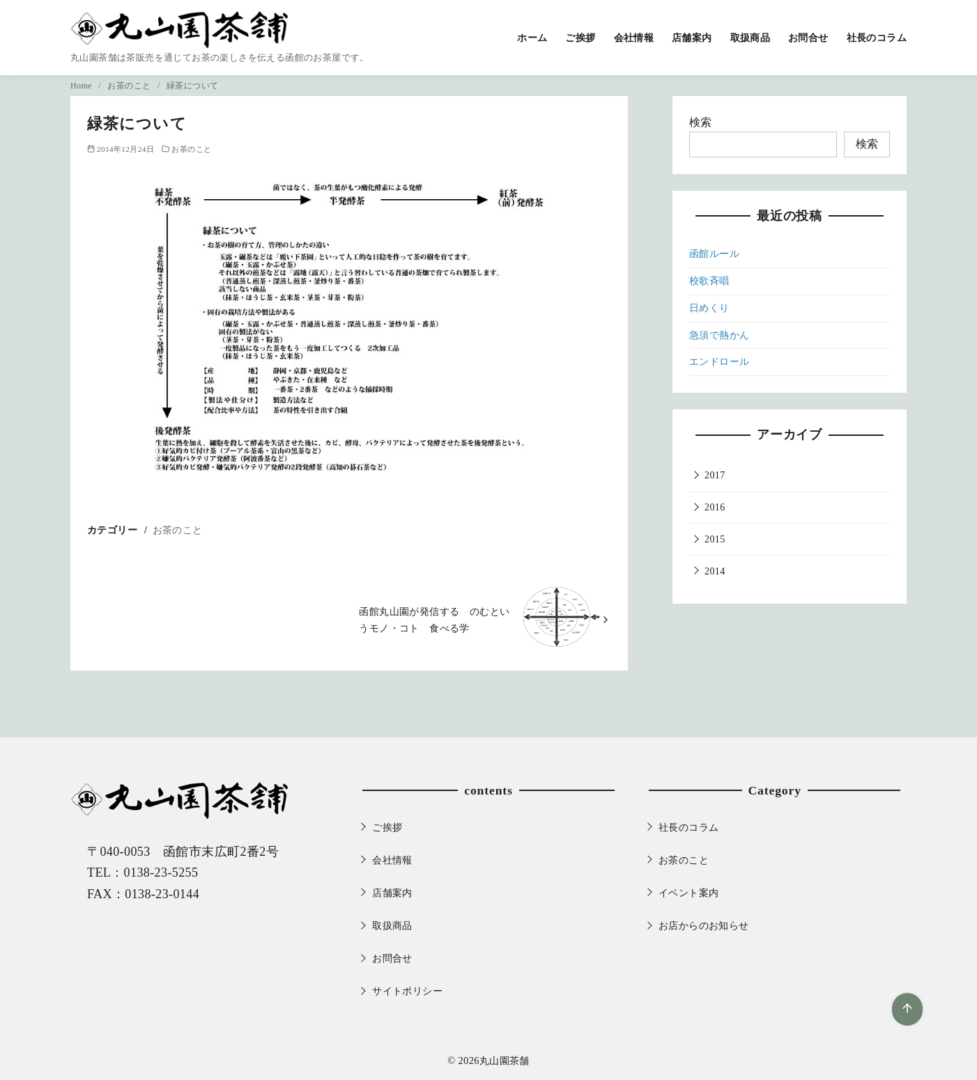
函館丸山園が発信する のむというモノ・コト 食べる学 (434, 620)
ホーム (532, 37)
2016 (715, 507)
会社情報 (634, 37)
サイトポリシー (407, 990)
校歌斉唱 (709, 281)
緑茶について (192, 86)
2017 (715, 475)
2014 (715, 571)
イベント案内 (688, 892)
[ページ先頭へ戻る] (907, 1009)
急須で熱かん (719, 335)
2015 (715, 539)
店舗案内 (692, 37)
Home (82, 86)
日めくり (709, 308)
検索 (700, 122)
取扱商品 (750, 37)
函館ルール (714, 254)
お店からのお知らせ (704, 925)
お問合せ (808, 37)
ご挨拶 (580, 37)
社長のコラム (877, 37)
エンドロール (719, 362)
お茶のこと (130, 86)
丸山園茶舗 (504, 1060)
